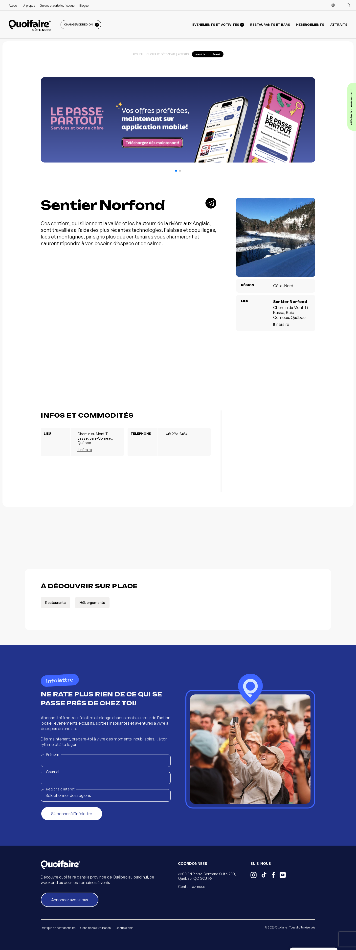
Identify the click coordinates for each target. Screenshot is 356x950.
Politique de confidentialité (58, 928)
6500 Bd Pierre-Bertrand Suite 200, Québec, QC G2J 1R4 (207, 876)
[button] (176, 171)
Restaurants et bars (270, 24)
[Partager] (210, 203)
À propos (29, 5)
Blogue (84, 5)
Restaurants (55, 602)
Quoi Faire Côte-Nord (161, 54)
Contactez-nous (191, 886)
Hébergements (310, 24)
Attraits (338, 24)
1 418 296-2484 (175, 434)
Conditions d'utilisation (95, 928)
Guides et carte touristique (57, 5)
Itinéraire (281, 324)
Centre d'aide (124, 928)
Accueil (13, 5)
